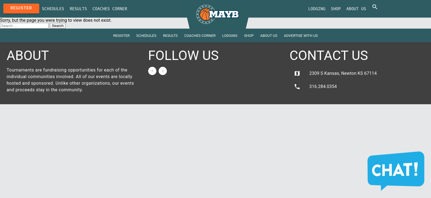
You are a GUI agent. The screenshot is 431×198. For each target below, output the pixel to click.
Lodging (316, 9)
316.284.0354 (315, 86)
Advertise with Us (301, 36)
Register (21, 8)
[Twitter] (163, 71)
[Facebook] (152, 71)
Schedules (53, 9)
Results (78, 9)
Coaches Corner (110, 9)
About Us (356, 9)
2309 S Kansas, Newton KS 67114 (335, 73)
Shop (336, 9)
